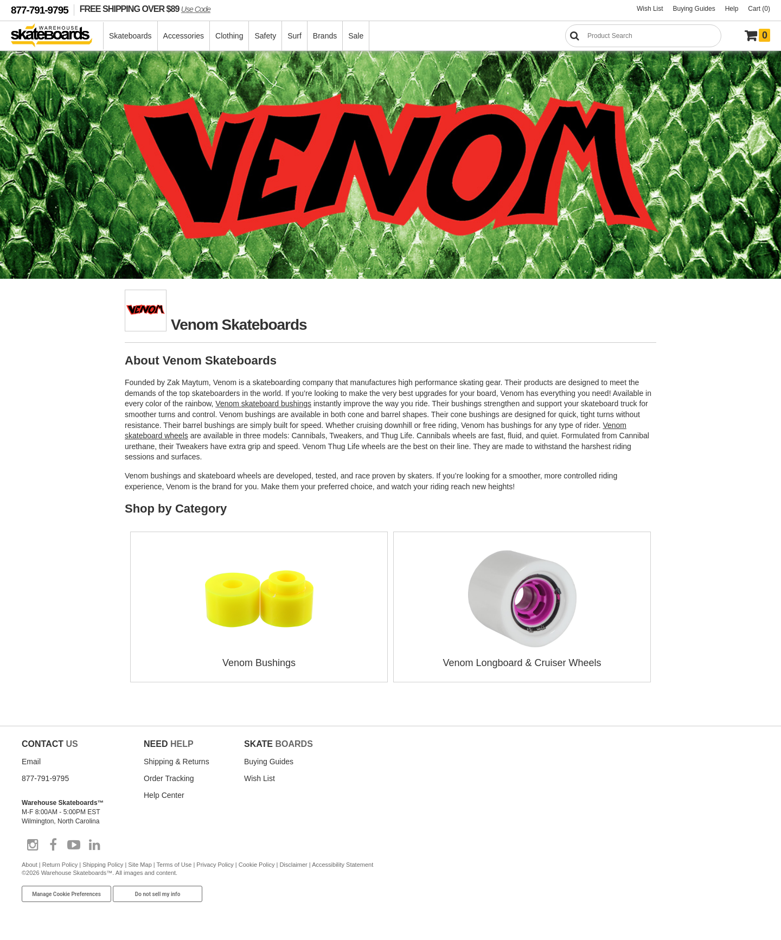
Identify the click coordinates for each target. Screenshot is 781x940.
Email (31, 761)
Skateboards (130, 35)
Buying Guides (694, 8)
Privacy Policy (214, 864)
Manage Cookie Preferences (66, 894)
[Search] (643, 35)
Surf (294, 35)
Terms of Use (174, 864)
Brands (325, 35)
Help (732, 8)
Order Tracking (169, 778)
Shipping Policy (102, 864)
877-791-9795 (39, 10)
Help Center (164, 795)
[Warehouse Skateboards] (57, 36)
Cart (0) (759, 8)
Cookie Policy (257, 864)
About (29, 864)
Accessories (183, 35)
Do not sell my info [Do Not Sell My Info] (158, 894)
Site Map (139, 864)
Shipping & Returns (176, 761)
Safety (265, 35)
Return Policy (60, 864)
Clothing (229, 35)
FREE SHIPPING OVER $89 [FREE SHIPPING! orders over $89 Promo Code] (145, 9)
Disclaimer (293, 864)
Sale (355, 35)
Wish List (650, 8)
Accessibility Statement (342, 864)
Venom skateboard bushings (263, 403)
